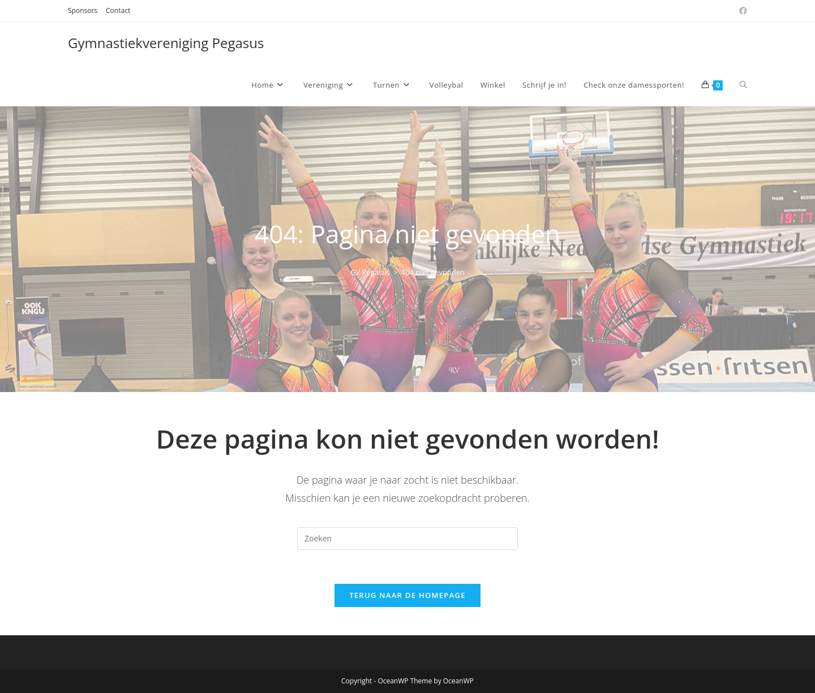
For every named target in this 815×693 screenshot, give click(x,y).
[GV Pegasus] (370, 272)
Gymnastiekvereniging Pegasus (166, 42)
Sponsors (82, 10)
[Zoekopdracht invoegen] (407, 538)
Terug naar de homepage (407, 595)
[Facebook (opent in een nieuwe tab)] (741, 10)
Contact (118, 10)
